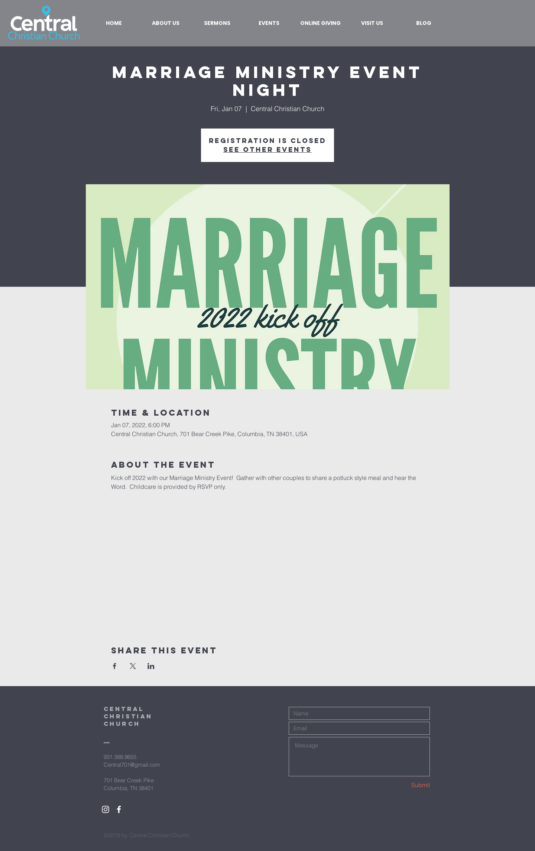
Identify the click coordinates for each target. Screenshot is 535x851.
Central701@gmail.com (132, 764)
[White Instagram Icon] (105, 809)
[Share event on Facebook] (114, 666)
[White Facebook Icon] (119, 809)
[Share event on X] (132, 666)
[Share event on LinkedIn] (151, 666)
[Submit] (403, 785)
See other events (267, 149)
